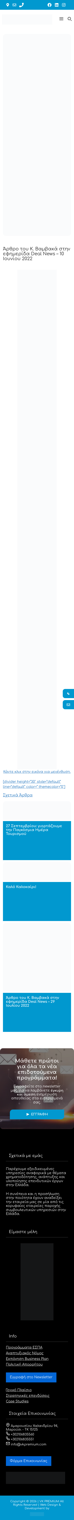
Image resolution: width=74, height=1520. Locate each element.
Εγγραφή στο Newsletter (31, 1377)
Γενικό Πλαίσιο (19, 1390)
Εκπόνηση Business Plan (27, 1359)
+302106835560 (20, 1434)
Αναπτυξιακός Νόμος (25, 1353)
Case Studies (17, 1401)
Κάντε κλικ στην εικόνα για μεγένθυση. (37, 522)
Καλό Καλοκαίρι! (21, 887)
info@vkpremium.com (26, 1444)
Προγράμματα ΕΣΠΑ (24, 1347)
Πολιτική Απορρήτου (24, 1364)
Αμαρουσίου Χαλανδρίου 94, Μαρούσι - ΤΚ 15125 (32, 1427)
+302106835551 (20, 1439)
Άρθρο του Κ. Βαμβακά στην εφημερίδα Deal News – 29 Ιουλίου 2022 (32, 1001)
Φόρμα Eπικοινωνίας (28, 1461)
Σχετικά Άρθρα (18, 795)
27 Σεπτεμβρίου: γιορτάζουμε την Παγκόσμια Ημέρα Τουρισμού (34, 830)
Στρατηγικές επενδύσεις (28, 1396)
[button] (61, 19)
